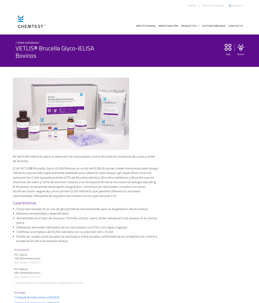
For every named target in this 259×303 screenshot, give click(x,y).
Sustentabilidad (214, 25)
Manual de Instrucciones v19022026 (228, 135)
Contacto (235, 25)
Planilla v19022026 (225, 157)
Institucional (146, 25)
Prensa (192, 5)
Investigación (168, 25)
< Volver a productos (27, 42)
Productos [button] (189, 25)
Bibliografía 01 (223, 168)
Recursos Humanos (213, 5)
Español (235, 5)
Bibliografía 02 (223, 174)
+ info (25, 256)
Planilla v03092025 (225, 163)
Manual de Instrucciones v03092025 (228, 144)
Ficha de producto (225, 151)
